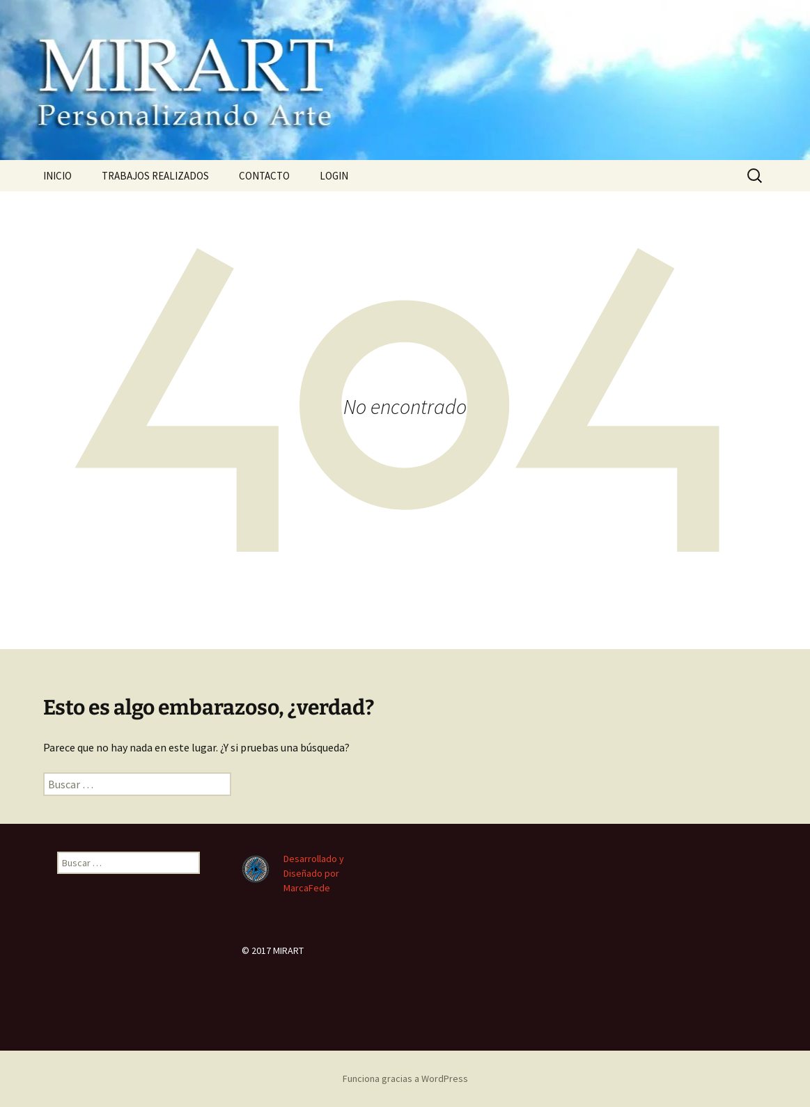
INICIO (57, 175)
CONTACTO (264, 175)
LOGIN (334, 175)
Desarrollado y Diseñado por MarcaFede (313, 873)
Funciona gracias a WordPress (405, 1078)
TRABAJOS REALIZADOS (155, 175)
